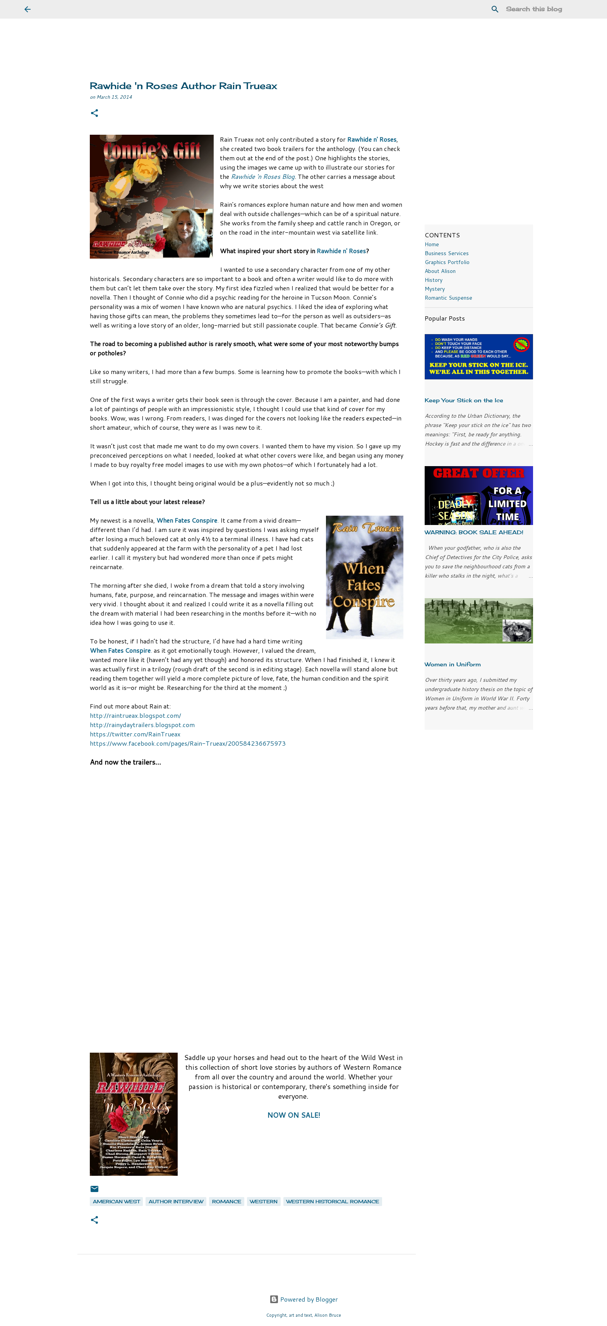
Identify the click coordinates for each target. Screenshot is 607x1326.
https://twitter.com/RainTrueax (135, 733)
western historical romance (332, 1201)
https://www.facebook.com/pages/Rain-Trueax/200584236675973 (188, 743)
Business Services (447, 253)
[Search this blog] (543, 9)
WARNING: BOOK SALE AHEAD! (474, 532)
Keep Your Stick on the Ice (464, 400)
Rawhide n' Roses (371, 139)
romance (226, 1201)
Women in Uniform (453, 664)
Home (432, 244)
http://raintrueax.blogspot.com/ (135, 715)
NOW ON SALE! (293, 1115)
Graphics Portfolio (447, 262)
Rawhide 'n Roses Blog (263, 176)
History (433, 280)
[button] (94, 113)
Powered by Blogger (303, 1299)
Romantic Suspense (448, 298)
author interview (176, 1201)
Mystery (435, 289)
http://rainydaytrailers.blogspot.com (142, 724)
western (264, 1201)
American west (116, 1201)
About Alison (440, 271)
